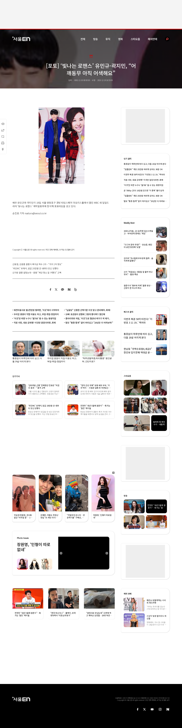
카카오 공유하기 (62, 289)
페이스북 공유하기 (50, 289)
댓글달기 (2, 136)
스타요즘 (135, 39)
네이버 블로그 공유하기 (69, 289)
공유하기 (2, 130)
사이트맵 (161, 698)
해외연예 (152, 39)
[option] (82, 553)
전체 (83, 39)
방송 (95, 39)
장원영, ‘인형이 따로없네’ (33, 546)
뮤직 (108, 39)
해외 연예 (127, 593)
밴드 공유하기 (75, 289)
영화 (120, 39)
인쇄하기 (2, 143)
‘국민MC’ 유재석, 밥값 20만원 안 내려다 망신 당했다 (35, 268)
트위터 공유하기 (56, 289)
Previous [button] (61, 553)
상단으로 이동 (2, 149)
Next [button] (106, 553)
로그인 (167, 698)
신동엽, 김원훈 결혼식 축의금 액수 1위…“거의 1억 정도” (37, 264)
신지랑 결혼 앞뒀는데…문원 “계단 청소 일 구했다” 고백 (36, 272)
